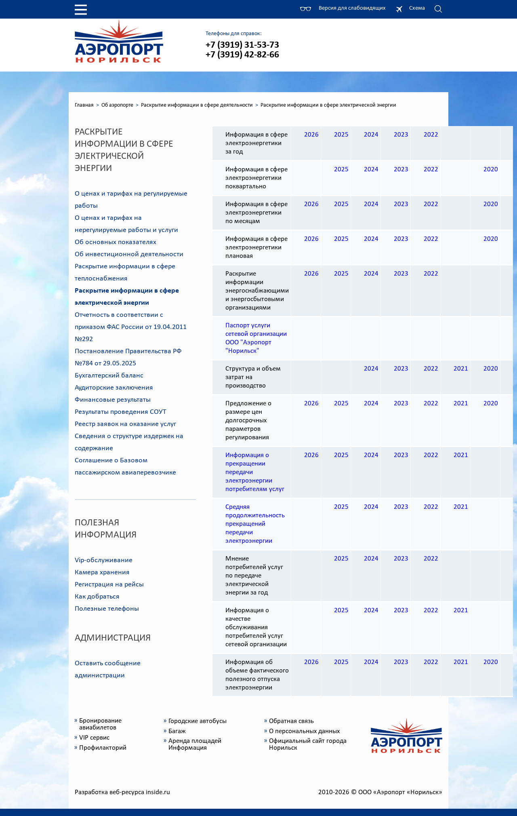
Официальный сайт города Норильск (308, 744)
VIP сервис (94, 737)
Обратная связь (291, 721)
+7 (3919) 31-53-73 (242, 45)
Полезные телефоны (107, 609)
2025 (341, 134)
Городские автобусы (197, 721)
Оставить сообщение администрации (108, 669)
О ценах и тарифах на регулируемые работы (131, 200)
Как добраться (97, 597)
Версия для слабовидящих (352, 8)
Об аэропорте (117, 105)
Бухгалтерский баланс (109, 376)
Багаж (177, 731)
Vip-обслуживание (103, 560)
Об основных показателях (115, 242)
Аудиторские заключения (114, 388)
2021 (461, 368)
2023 (401, 134)
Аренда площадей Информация (194, 744)
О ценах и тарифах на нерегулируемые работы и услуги (126, 224)
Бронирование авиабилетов (100, 724)
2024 (371, 134)
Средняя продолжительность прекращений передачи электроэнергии (255, 524)
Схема (417, 8)
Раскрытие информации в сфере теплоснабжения (125, 273)
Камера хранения (102, 572)
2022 (431, 134)
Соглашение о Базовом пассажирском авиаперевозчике (125, 467)
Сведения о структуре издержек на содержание (129, 442)
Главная (84, 105)
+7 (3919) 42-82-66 (242, 55)
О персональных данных (304, 731)
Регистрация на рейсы (109, 584)
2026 (311, 134)
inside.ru (158, 792)
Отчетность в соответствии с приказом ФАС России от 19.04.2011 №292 (131, 327)
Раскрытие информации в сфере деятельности (197, 105)
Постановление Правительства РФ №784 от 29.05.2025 (128, 357)
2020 (490, 169)
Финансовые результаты (113, 400)
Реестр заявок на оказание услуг (125, 424)
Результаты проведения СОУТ (120, 412)
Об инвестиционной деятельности (129, 254)
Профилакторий (102, 747)
